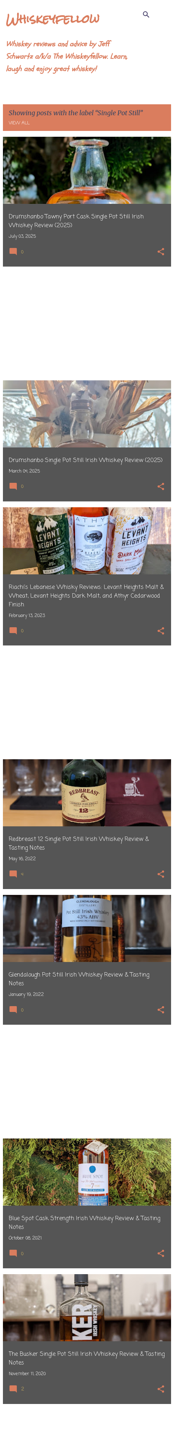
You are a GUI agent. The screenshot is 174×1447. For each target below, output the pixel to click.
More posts (87, 1426)
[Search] (146, 14)
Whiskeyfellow (52, 19)
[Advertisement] (87, 323)
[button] (160, 252)
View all (19, 123)
